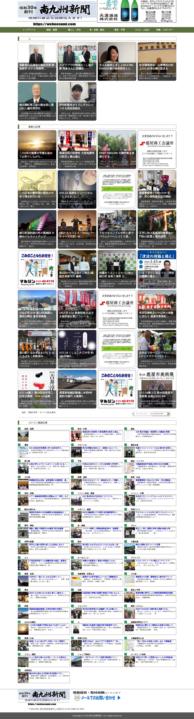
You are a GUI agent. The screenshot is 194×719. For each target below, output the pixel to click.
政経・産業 (51, 30)
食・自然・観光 (97, 30)
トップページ (29, 30)
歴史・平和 (119, 30)
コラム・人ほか (142, 30)
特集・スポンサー (164, 30)
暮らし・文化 (74, 30)
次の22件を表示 (157, 414)
